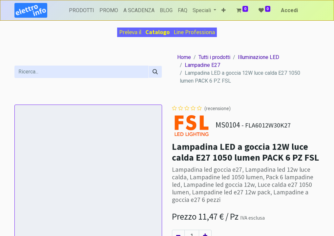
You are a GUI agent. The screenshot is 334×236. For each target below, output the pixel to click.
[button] (223, 10)
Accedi (289, 10)
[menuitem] (81, 10)
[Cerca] (155, 72)
